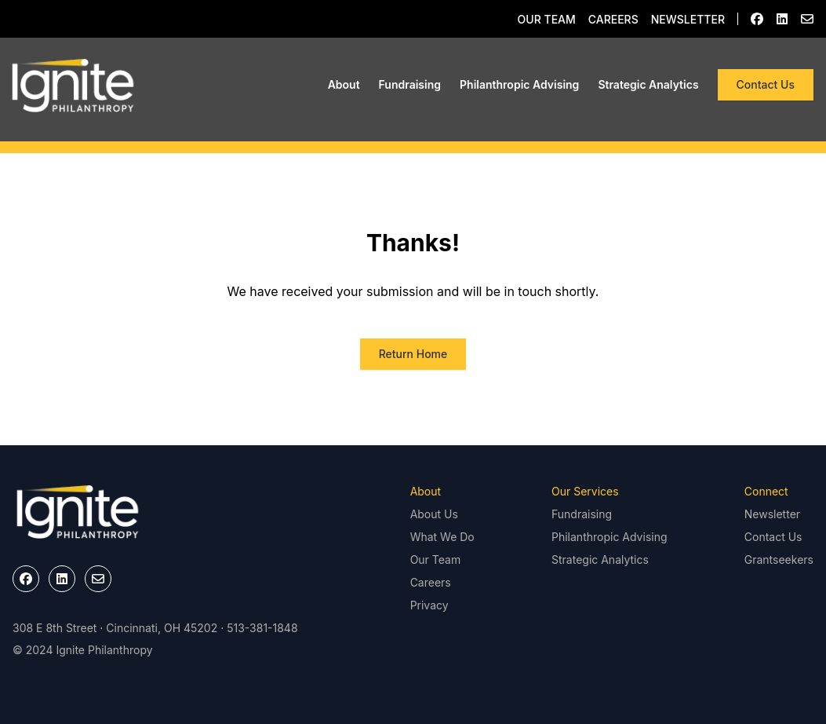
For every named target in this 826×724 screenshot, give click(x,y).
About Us (434, 514)
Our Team (547, 19)
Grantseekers (778, 559)
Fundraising (410, 84)
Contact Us (766, 84)
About (344, 84)
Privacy (429, 605)
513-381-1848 (262, 627)
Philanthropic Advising (519, 84)
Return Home (413, 353)
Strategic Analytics (648, 84)
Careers (613, 19)
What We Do (442, 536)
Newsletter (688, 19)
